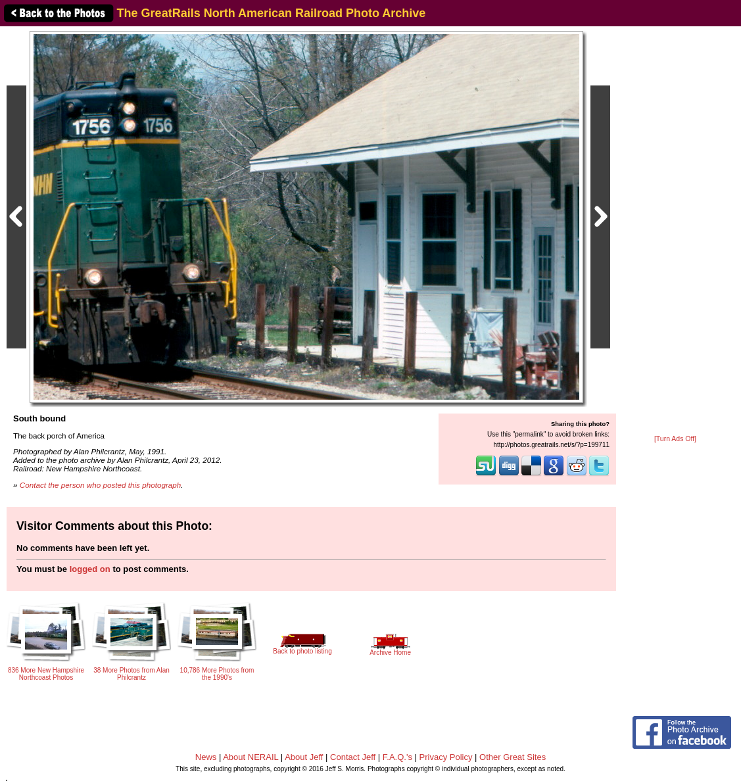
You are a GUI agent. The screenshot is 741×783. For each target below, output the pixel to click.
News (206, 757)
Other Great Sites (512, 757)
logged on (90, 569)
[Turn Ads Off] (675, 438)
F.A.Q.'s (397, 757)
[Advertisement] (675, 231)
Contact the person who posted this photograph (100, 485)
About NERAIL (250, 757)
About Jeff (304, 757)
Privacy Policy (446, 757)
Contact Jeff (352, 757)
